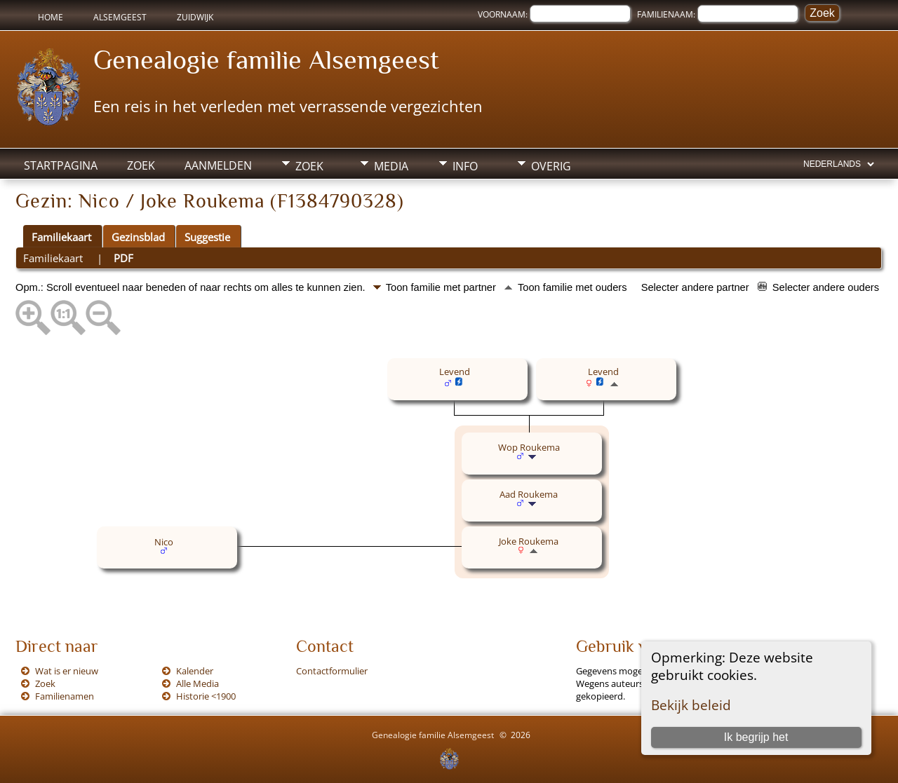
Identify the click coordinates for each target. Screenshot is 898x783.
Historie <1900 (206, 696)
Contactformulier (332, 671)
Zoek (141, 165)
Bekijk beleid (691, 705)
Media (391, 166)
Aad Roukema (529, 494)
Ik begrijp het (756, 737)
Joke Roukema (528, 541)
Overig (551, 166)
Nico (163, 542)
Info (465, 166)
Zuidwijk (195, 17)
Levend (454, 371)
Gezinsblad (138, 237)
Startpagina (61, 165)
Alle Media (197, 683)
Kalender (194, 671)
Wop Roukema (529, 447)
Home (50, 17)
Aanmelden (218, 165)
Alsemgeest (120, 17)
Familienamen (64, 696)
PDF (123, 258)
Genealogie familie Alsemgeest (266, 59)
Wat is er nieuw (66, 671)
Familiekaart (61, 237)
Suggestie (207, 237)
